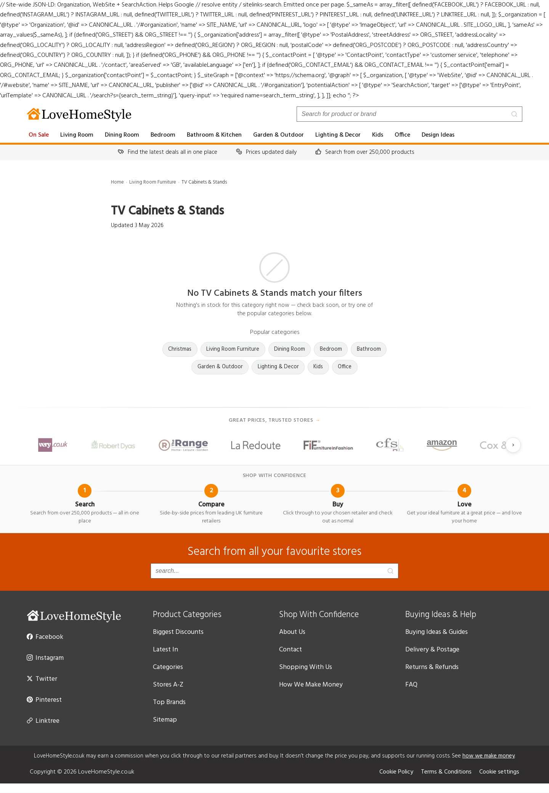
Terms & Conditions (443, 781)
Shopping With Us (306, 677)
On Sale (40, 145)
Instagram (46, 667)
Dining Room (125, 145)
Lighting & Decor (339, 145)
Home (117, 192)
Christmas (179, 359)
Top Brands (170, 712)
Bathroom (370, 359)
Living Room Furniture (154, 192)
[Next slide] (513, 455)
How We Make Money (312, 694)
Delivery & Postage (433, 659)
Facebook (46, 646)
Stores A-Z (169, 694)
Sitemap (165, 729)
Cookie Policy (390, 781)
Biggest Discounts (180, 642)
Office (405, 145)
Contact (290, 659)
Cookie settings (498, 781)
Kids (380, 145)
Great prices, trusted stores (274, 431)
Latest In (166, 659)
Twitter (41, 688)
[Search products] (409, 124)
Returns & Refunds (433, 677)
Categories (169, 677)
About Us (293, 642)
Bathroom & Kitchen (217, 145)
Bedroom (166, 145)
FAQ (412, 694)
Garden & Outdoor (281, 145)
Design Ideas (442, 145)
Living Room (79, 145)
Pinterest (44, 709)
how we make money (493, 765)
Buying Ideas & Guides (439, 642)
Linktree (43, 730)
